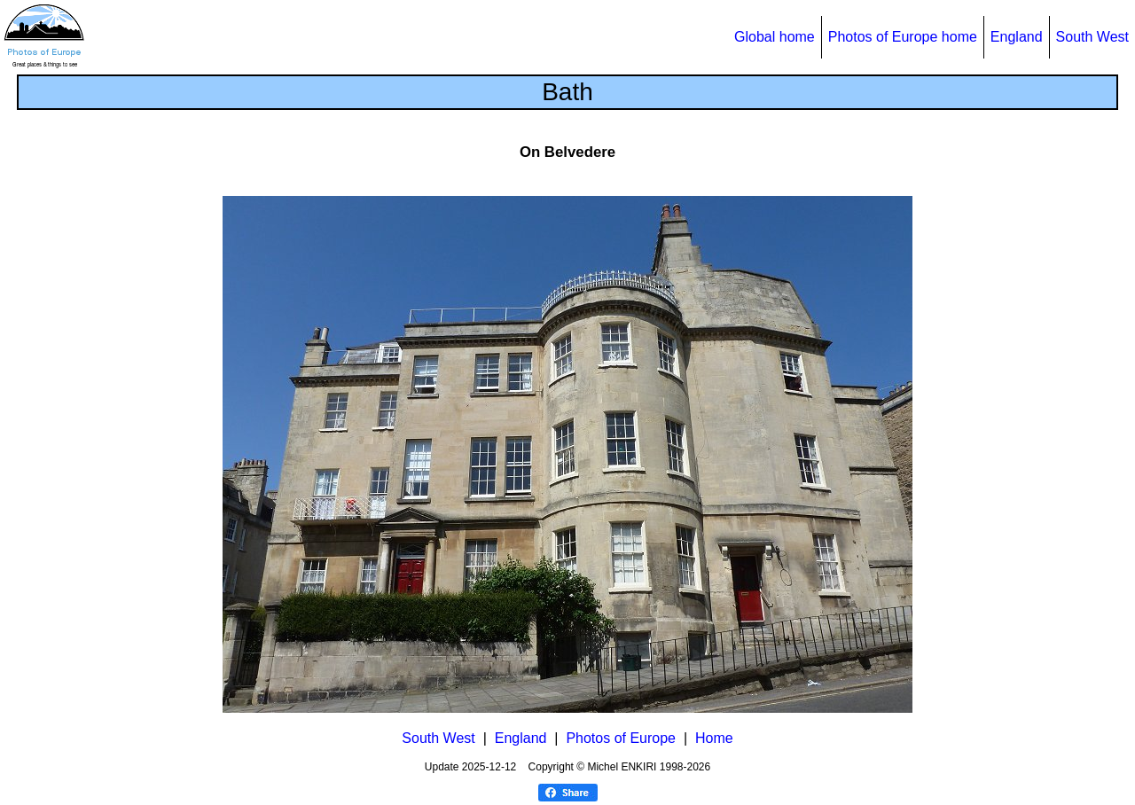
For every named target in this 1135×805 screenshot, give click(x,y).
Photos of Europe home (902, 36)
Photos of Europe (621, 738)
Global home (774, 36)
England (1016, 36)
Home (714, 738)
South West (1092, 36)
